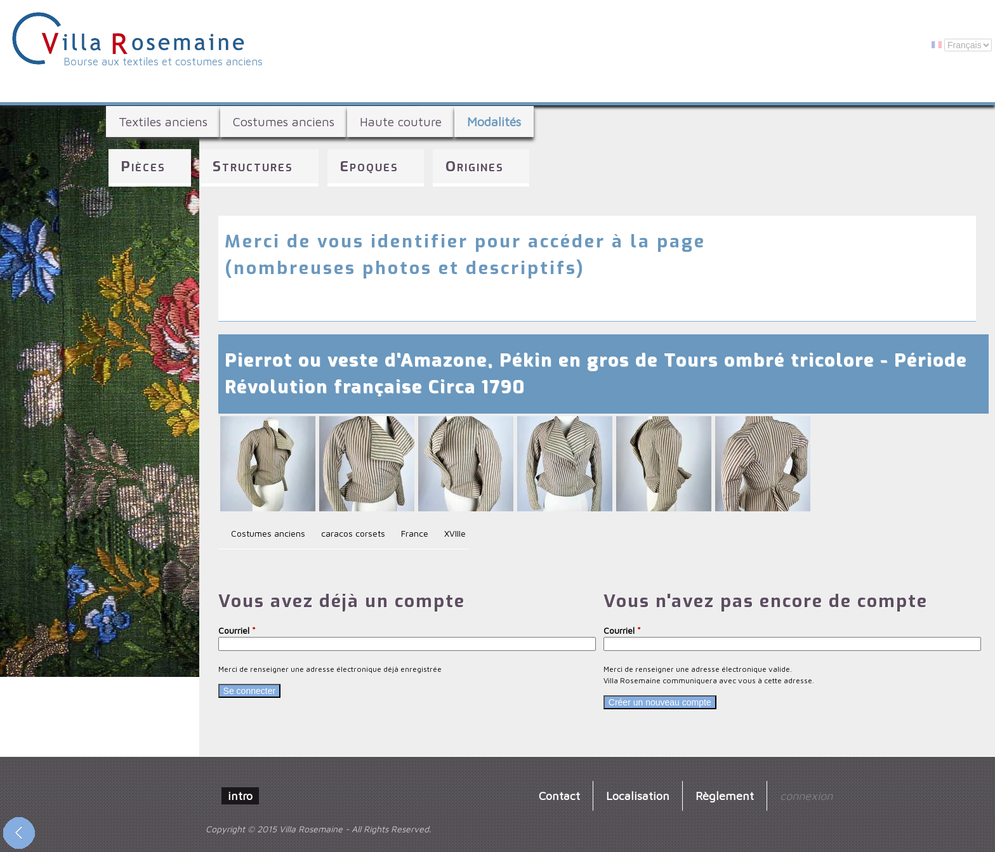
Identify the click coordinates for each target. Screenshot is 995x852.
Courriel (237, 630)
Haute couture (401, 121)
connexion (806, 796)
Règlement (724, 796)
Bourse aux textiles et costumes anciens (163, 61)
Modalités (494, 121)
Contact (559, 796)
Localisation (637, 796)
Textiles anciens (163, 121)
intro (240, 796)
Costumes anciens (283, 121)
